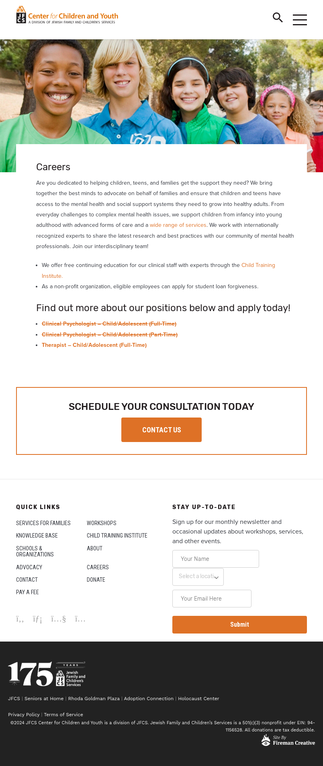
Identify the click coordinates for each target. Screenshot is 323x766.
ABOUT (94, 548)
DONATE (96, 580)
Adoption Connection (149, 698)
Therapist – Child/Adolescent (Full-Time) (94, 345)
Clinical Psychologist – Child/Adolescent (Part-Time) (110, 334)
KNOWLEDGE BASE (37, 535)
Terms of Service (63, 714)
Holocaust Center (199, 698)
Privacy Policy (23, 714)
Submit (239, 624)
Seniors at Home (44, 698)
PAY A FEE (27, 592)
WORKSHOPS (102, 523)
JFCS (14, 698)
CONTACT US (161, 430)
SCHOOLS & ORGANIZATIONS (35, 551)
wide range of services (178, 225)
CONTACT (27, 580)
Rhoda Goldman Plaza (94, 698)
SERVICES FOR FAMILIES (43, 523)
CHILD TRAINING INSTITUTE (117, 535)
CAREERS (98, 567)
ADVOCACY (29, 567)
